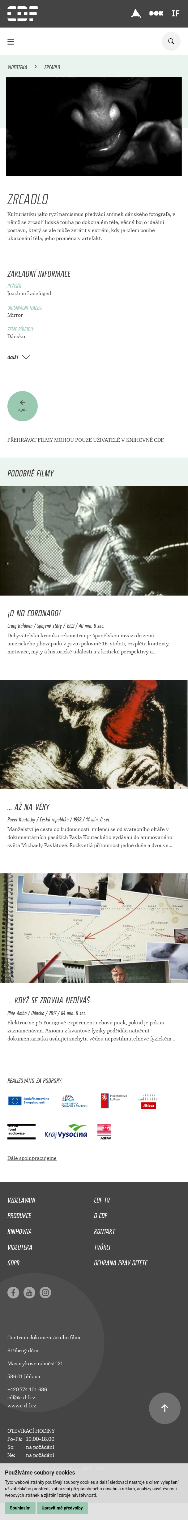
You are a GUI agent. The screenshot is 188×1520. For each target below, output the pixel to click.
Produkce (19, 1214)
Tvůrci (102, 1245)
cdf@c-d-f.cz (21, 1398)
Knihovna (19, 1229)
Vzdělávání (21, 1198)
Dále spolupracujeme (32, 1158)
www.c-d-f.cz (21, 1406)
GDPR (13, 1261)
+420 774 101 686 (27, 1390)
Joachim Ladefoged (29, 293)
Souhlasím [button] (20, 1507)
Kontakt (104, 1229)
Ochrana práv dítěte (120, 1261)
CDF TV (102, 1198)
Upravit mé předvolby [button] (62, 1507)
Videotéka (17, 66)
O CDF (100, 1214)
